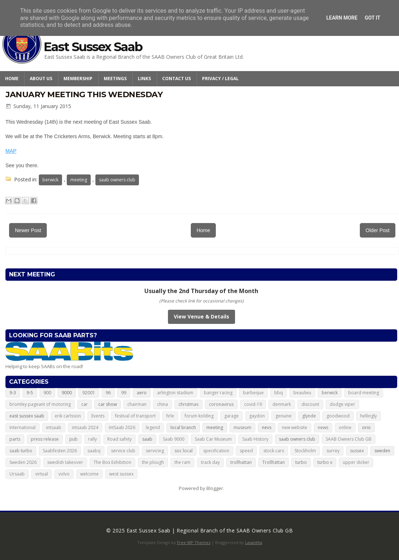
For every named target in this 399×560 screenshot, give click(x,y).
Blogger (214, 488)
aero (142, 393)
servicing (155, 451)
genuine (283, 416)
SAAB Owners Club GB (348, 439)
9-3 (12, 393)
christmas (188, 404)
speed (246, 451)
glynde (309, 416)
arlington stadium (175, 393)
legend (153, 427)
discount (310, 404)
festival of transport (135, 416)
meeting (78, 180)
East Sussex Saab (93, 46)
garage (231, 416)
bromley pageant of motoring (40, 404)
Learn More (341, 18)
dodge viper (342, 404)
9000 (67, 393)
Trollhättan (273, 462)
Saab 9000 (173, 439)
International (22, 427)
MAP (10, 151)
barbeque (253, 393)
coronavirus (221, 404)
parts (14, 439)
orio (366, 427)
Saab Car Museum (213, 439)
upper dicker (356, 462)
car (84, 404)
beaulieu (302, 393)
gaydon (257, 416)
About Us (41, 78)
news (323, 427)
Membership (77, 78)
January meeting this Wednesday (84, 94)
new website (294, 427)
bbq (278, 393)
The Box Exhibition (112, 462)
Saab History (255, 439)
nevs (266, 427)
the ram (182, 462)
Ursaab (17, 474)
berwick (50, 180)
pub (73, 439)
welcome (89, 474)
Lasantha (253, 542)
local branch (183, 427)
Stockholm (305, 451)
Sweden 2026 (23, 462)
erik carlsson (68, 416)
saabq (93, 451)
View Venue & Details (201, 316)
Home (11, 78)
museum (242, 427)
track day (210, 462)
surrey (333, 451)
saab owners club (117, 180)
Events (97, 416)
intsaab (53, 427)
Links (144, 78)
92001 (88, 393)
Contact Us (176, 78)
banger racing (218, 393)
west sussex (121, 474)
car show (107, 404)
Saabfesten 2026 (60, 451)
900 (47, 393)
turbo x (324, 462)
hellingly (368, 416)
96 (108, 393)
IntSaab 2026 (122, 427)
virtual (41, 474)
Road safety (119, 439)
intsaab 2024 (85, 427)
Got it (372, 18)
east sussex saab (26, 416)
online (345, 427)
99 (123, 393)
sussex (357, 451)
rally (92, 439)
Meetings (115, 78)
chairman (137, 404)
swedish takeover (65, 462)
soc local (183, 451)
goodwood (338, 416)
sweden (382, 451)
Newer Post (28, 230)
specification (216, 451)
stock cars (273, 451)
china (162, 404)
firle (170, 416)
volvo (64, 474)
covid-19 (253, 404)
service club (123, 451)
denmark (281, 404)
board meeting (363, 393)
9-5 (29, 393)
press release (45, 439)
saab (147, 439)
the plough (153, 462)
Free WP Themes (193, 542)
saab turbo (20, 451)
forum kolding (199, 416)
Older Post (378, 230)
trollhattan (241, 462)
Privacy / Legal (220, 78)
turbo (301, 462)
